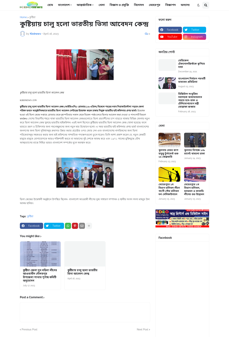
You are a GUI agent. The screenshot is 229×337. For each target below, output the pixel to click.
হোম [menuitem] (50, 5)
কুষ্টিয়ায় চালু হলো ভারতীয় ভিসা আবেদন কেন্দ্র (82, 272)
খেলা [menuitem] (102, 5)
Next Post (142, 329)
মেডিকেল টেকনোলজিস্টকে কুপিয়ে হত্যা (191, 64)
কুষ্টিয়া (32, 17)
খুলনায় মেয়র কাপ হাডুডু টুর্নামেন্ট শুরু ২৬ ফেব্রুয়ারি (168, 154)
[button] (198, 5)
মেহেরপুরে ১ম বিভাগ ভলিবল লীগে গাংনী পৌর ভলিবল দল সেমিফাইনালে (169, 189)
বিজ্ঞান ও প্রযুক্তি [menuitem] (119, 5)
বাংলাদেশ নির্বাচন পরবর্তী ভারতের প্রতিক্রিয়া (191, 80)
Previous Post (29, 329)
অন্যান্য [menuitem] (185, 5)
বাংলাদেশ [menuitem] (64, 5)
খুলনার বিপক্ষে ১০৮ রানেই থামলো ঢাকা (194, 152)
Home (23, 17)
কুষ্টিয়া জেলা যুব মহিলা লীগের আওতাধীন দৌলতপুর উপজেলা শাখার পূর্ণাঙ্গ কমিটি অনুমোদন (40, 276)
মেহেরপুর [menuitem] (154, 5)
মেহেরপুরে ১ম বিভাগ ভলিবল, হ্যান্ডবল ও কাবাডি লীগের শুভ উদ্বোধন (194, 189)
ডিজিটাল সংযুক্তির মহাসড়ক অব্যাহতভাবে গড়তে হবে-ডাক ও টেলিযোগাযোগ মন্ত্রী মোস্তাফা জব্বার (190, 101)
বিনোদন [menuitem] (139, 5)
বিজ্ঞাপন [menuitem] (170, 5)
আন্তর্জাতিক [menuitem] (84, 5)
